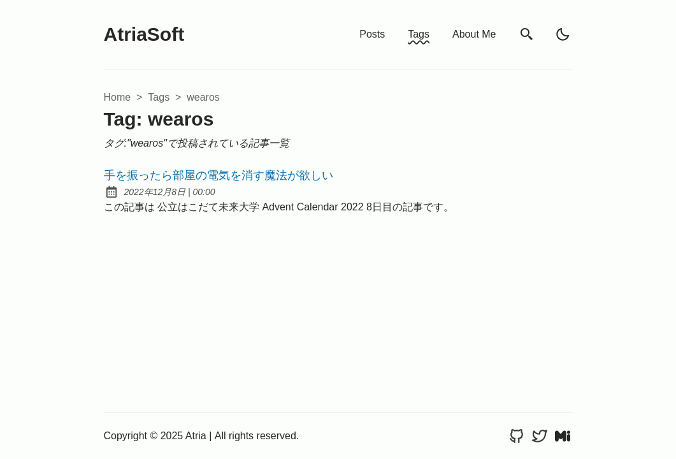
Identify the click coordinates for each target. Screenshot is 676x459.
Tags (418, 34)
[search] (527, 34)
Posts (372, 34)
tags (158, 97)
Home (117, 97)
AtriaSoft (144, 34)
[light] (562, 34)
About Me (474, 34)
